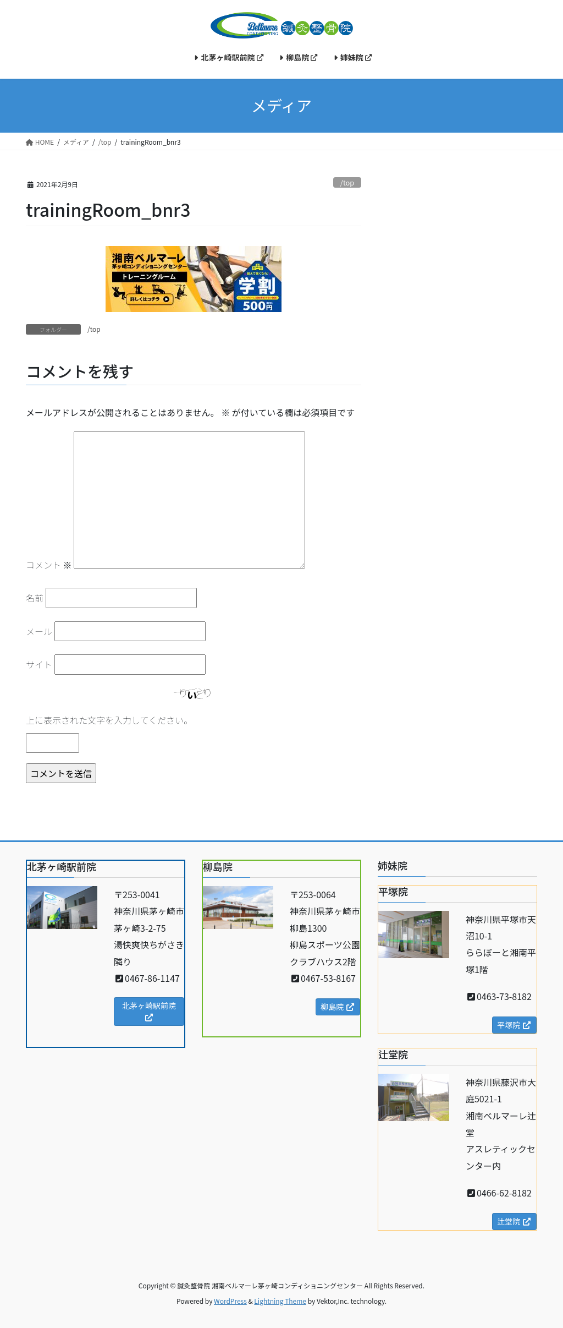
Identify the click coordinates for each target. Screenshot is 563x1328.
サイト (39, 664)
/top (347, 182)
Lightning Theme (280, 1300)
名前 (34, 597)
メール (39, 631)
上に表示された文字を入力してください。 (109, 719)
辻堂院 (514, 1221)
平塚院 (514, 1024)
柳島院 (338, 1006)
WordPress (230, 1300)
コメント (49, 564)
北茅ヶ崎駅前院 (149, 1010)
